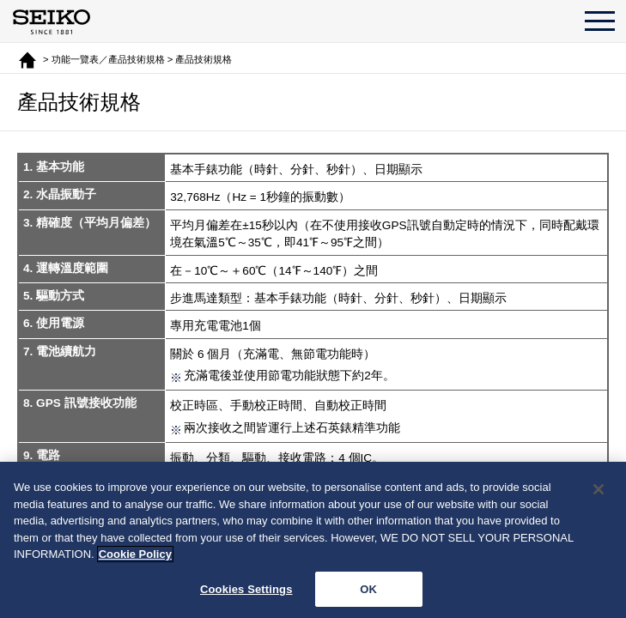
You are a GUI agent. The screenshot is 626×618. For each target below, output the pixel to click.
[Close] (598, 493)
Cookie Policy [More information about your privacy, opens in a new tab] (135, 558)
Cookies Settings (246, 593)
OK (368, 593)
